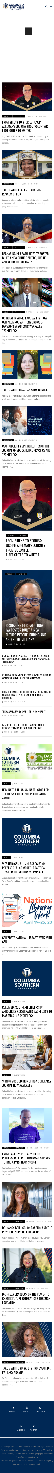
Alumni (7, 116)
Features (18, 116)
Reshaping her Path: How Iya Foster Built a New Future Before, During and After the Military (25, 257)
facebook (13, 1410)
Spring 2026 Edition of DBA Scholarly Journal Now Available (26, 1083)
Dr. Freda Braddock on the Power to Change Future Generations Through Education (26, 1298)
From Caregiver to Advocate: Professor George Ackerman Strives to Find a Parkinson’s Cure (26, 1158)
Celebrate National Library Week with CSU (27, 939)
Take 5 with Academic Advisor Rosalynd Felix (21, 192)
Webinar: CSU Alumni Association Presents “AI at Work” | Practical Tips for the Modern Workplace (24, 867)
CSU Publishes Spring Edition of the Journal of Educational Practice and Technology (26, 450)
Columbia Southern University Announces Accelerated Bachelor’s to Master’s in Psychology (27, 1011)
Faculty (7, 1148)
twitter (33, 1428)
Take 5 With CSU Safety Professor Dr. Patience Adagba (26, 1370)
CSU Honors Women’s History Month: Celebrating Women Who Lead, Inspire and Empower (26, 677)
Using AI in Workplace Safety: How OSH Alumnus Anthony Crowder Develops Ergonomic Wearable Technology (24, 324)
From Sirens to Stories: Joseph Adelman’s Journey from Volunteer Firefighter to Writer (25, 126)
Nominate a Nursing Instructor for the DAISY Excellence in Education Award (25, 793)
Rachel (9, 559)
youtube (27, 1410)
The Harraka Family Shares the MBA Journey (24, 711)
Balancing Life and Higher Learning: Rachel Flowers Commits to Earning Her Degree (23, 726)
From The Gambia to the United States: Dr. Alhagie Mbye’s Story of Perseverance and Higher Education (26, 695)
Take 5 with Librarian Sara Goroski (25, 390)
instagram (40, 1410)
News (6, 784)
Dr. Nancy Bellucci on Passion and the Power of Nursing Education (27, 1229)
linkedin (21, 1428)
